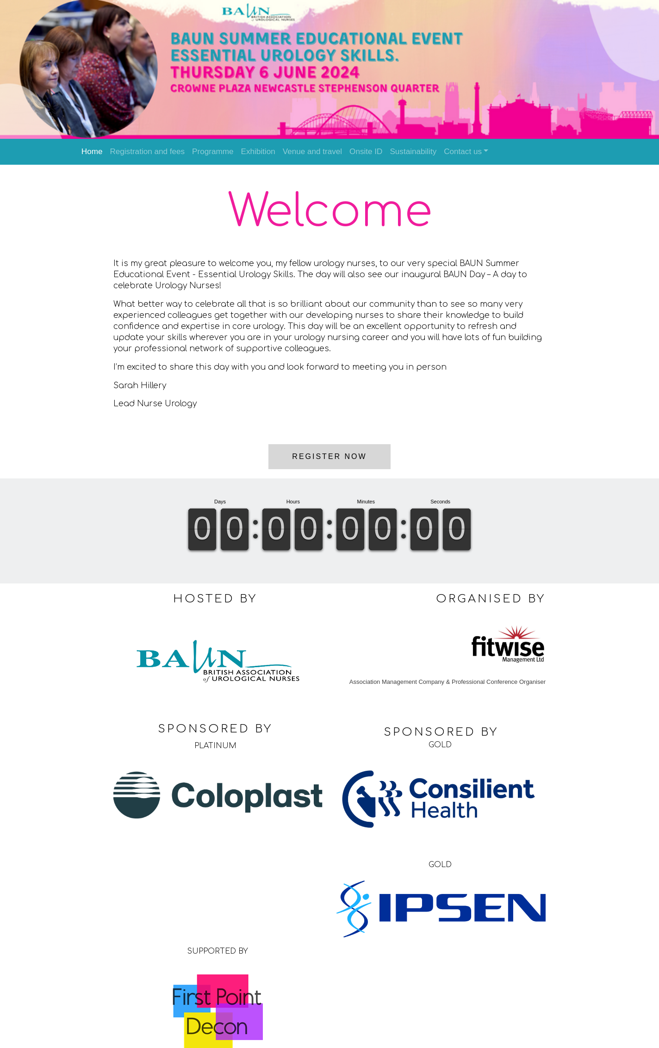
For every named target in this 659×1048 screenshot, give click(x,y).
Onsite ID (365, 151)
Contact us (463, 151)
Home (92, 151)
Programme (212, 151)
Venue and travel (312, 151)
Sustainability (413, 151)
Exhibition (258, 151)
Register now (329, 453)
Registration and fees (147, 151)
